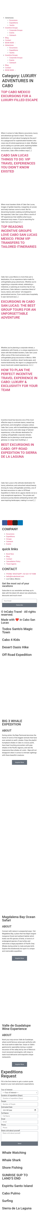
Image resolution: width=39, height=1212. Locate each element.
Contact (8, 40)
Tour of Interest (6, 1090)
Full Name (5, 1113)
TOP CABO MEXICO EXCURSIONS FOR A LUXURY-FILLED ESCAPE (19, 96)
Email (3, 1119)
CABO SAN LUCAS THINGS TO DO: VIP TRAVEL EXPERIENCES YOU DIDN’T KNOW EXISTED (18, 163)
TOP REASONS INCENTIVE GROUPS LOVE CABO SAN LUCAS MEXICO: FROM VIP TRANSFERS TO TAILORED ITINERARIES (19, 237)
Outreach (12, 35)
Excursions (13, 20)
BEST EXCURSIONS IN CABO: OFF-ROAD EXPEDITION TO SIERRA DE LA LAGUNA (19, 451)
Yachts (11, 25)
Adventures (9, 18)
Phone (3, 1125)
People (3, 1101)
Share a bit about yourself (10, 1130)
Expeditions (13, 23)
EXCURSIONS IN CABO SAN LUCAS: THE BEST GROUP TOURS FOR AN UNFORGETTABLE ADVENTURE (18, 310)
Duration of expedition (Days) (12, 1095)
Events (11, 33)
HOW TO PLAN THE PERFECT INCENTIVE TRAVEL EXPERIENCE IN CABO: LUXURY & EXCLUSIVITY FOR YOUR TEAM (19, 380)
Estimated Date (6, 1107)
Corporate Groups (15, 30)
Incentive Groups (11, 28)
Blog (7, 38)
